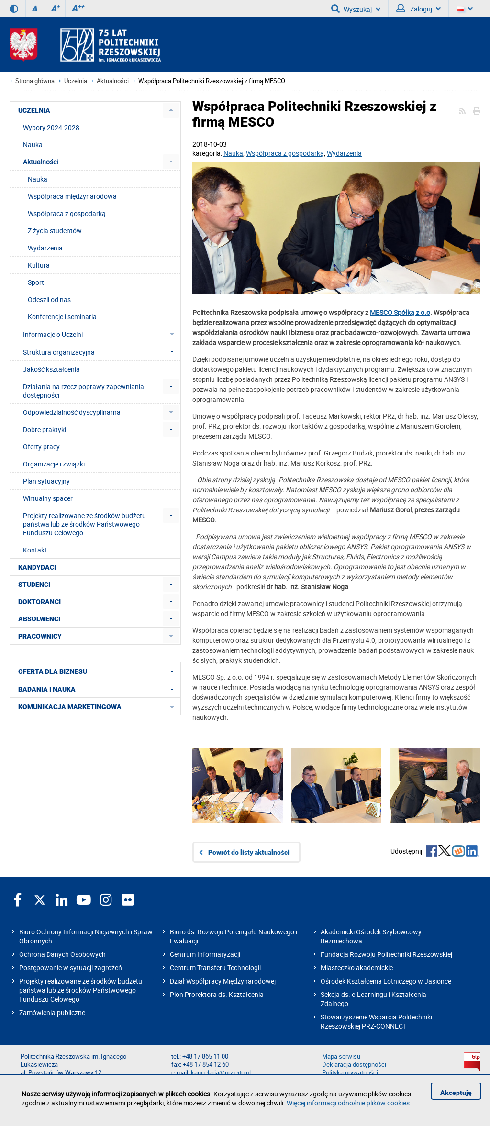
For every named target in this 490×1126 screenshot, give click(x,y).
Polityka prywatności (350, 1073)
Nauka (233, 153)
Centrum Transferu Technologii (215, 967)
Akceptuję (456, 1092)
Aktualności (113, 81)
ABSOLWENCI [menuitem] (39, 619)
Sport (36, 282)
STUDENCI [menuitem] (34, 584)
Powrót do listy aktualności (249, 852)
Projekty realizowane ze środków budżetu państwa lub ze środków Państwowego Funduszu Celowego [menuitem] (84, 524)
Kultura (39, 265)
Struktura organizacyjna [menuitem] (101, 351)
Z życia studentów (55, 230)
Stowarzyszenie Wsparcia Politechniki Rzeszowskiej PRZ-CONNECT (376, 1021)
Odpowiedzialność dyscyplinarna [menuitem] (72, 412)
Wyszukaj (355, 8)
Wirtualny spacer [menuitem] (48, 498)
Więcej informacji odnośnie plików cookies (348, 1102)
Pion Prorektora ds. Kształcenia (217, 994)
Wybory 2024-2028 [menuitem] (51, 127)
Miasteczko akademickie (357, 967)
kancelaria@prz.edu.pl (221, 1073)
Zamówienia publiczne (52, 1012)
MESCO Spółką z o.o (400, 312)
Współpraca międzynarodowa (72, 196)
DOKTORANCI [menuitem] (39, 602)
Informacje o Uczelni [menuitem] (101, 334)
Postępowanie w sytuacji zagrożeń (70, 967)
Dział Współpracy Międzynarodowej (223, 980)
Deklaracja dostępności (354, 1065)
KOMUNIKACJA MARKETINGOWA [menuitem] (98, 706)
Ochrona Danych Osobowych (62, 954)
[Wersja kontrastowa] (13, 8)
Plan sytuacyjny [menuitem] (46, 481)
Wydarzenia (344, 153)
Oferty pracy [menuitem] (41, 446)
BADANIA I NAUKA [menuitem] (98, 688)
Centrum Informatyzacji (205, 954)
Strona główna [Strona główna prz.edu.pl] (35, 81)
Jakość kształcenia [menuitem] (51, 369)
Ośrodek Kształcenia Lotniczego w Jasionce (386, 980)
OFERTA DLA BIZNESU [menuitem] (98, 671)
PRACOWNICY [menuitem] (40, 636)
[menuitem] (171, 110)
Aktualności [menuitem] (40, 161)
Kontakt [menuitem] (35, 549)
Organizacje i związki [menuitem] (54, 463)
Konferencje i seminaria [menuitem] (62, 316)
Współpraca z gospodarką (285, 153)
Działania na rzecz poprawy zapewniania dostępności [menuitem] (83, 391)
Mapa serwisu (341, 1056)
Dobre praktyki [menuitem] (44, 429)
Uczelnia (75, 81)
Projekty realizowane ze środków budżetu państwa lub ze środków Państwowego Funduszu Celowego (80, 990)
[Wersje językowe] (464, 8)
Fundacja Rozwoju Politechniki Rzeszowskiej (386, 954)
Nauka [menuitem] (33, 144)
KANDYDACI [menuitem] (37, 567)
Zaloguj (418, 8)
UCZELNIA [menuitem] (34, 110)
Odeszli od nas (49, 299)
